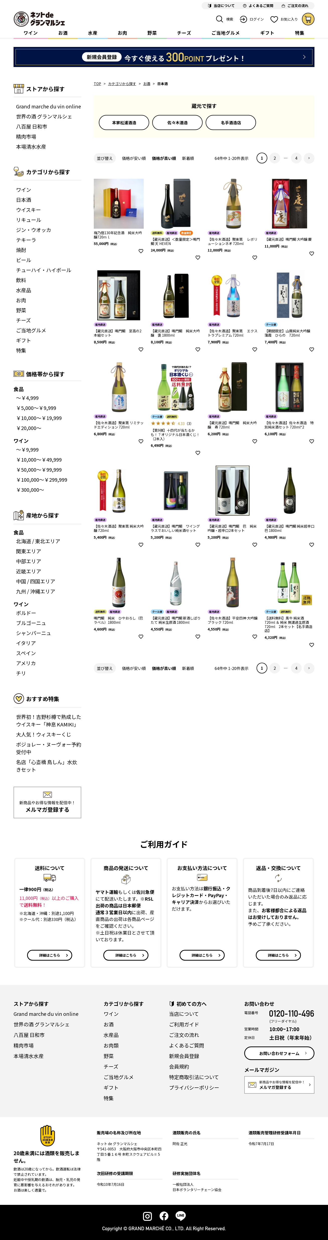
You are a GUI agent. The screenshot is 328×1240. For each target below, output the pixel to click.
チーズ (184, 32)
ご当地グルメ (225, 32)
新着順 (188, 158)
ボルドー (26, 612)
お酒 (63, 32)
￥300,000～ (30, 489)
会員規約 (179, 1066)
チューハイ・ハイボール (43, 270)
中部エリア (28, 561)
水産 (93, 32)
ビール (23, 260)
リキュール (28, 219)
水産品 (23, 290)
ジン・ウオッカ (33, 229)
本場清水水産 (31, 146)
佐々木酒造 (178, 122)
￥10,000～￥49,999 (39, 459)
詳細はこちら (49, 955)
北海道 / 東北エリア (38, 541)
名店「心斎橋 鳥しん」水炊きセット (46, 765)
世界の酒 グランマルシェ (44, 116)
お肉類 (111, 1045)
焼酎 (21, 250)
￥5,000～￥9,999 (36, 407)
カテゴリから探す (122, 83)
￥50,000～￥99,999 (39, 469)
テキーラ (26, 239)
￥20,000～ (28, 427)
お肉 (122, 32)
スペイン (26, 653)
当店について (184, 1013)
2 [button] (275, 158)
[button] (309, 158)
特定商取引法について (194, 1077)
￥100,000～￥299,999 (41, 479)
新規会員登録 (184, 1056)
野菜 (152, 32)
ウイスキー (28, 209)
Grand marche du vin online (48, 106)
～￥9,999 (27, 449)
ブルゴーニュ (31, 623)
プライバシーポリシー (194, 1087)
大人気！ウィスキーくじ (43, 734)
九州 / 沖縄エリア (35, 591)
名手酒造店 (231, 122)
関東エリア (28, 551)
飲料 (21, 280)
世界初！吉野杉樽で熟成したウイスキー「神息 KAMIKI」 (48, 720)
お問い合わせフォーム (279, 1053)
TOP (97, 83)
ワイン (31, 32)
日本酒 (23, 199)
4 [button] (296, 158)
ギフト (267, 32)
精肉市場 (26, 136)
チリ (21, 673)
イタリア (26, 643)
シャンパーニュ (33, 633)
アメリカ (26, 663)
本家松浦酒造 (124, 122)
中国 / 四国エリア (35, 581)
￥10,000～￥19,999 (39, 417)
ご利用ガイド (184, 1024)
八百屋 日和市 (31, 126)
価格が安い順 (134, 158)
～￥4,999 (27, 397)
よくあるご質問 (186, 1045)
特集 (299, 32)
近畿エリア (28, 571)
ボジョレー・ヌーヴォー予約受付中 (48, 748)
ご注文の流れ (184, 1034)
